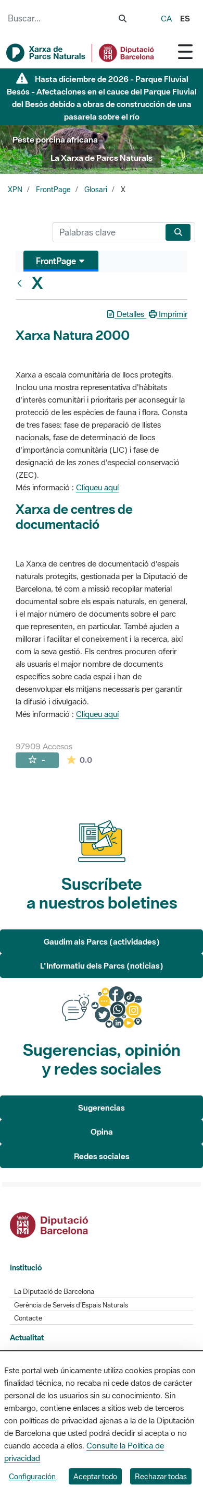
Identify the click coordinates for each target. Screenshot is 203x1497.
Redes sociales (102, 1156)
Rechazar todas (161, 1476)
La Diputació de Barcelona (54, 1291)
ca (166, 18)
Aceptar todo (95, 1476)
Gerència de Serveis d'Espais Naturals (71, 1305)
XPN (15, 189)
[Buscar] (107, 232)
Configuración (32, 1476)
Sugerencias (101, 1107)
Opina (102, 1131)
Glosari (95, 189)
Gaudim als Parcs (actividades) (102, 941)
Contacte (28, 1318)
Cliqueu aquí (97, 487)
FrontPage (53, 189)
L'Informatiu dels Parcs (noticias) (101, 965)
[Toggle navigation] (185, 51)
